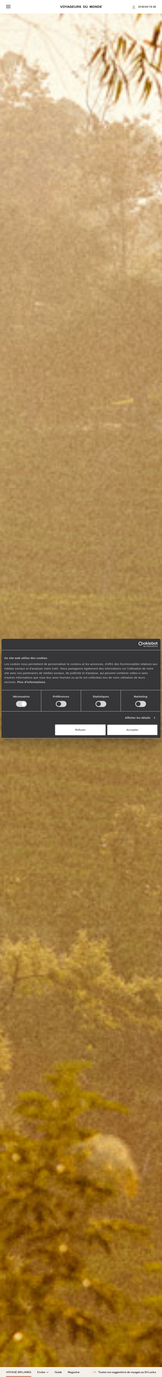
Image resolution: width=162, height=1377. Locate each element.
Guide (58, 1372)
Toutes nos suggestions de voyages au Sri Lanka (124, 1372)
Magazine (73, 1372)
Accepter (132, 729)
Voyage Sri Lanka (18, 1372)
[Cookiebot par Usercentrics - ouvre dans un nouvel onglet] (141, 644)
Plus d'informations (31, 682)
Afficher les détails (137, 717)
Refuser (80, 729)
